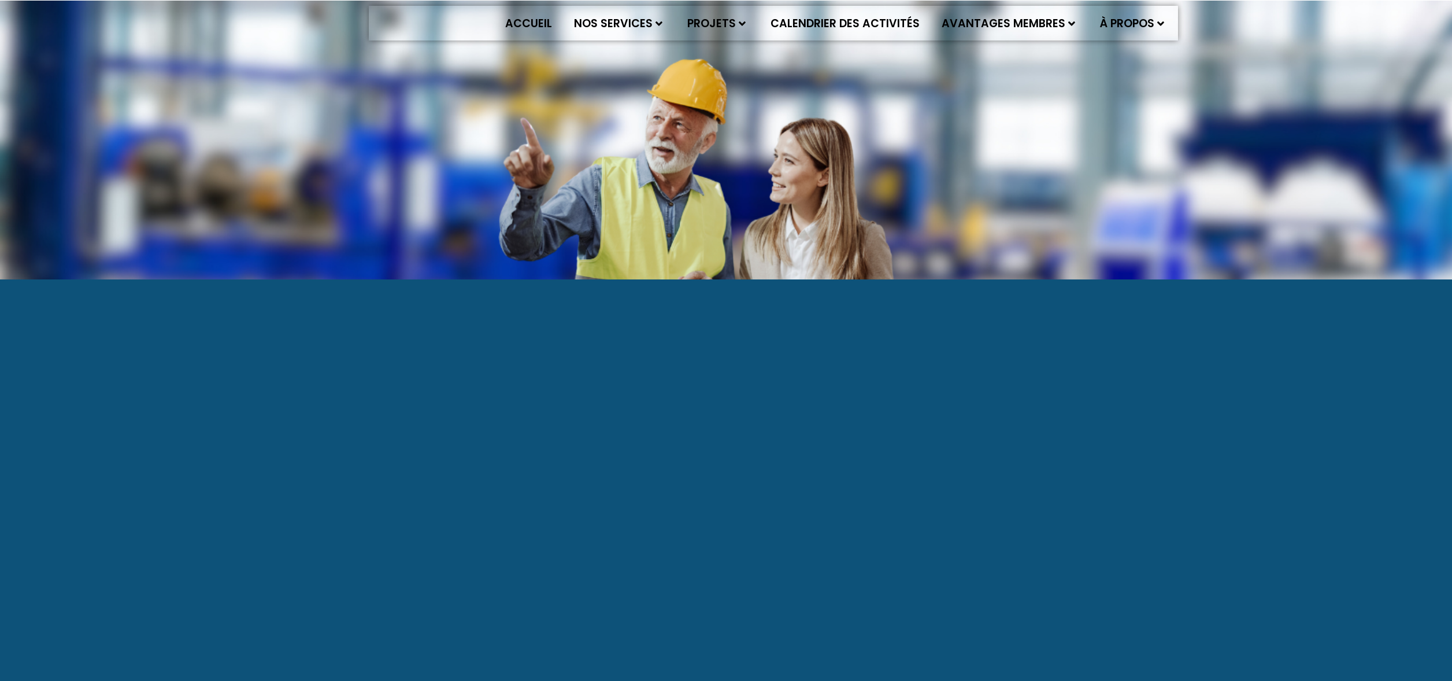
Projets (716, 23)
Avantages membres (1008, 23)
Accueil (528, 23)
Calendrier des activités (845, 23)
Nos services (618, 23)
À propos (1132, 23)
